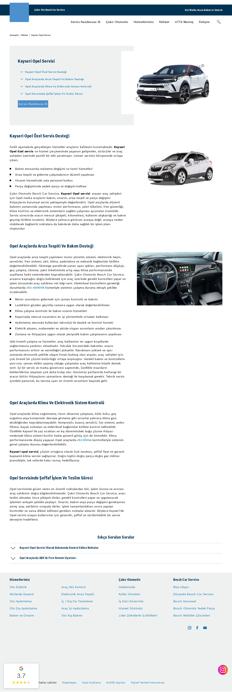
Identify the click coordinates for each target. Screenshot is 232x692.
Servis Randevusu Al (85, 22)
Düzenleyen (69, 682)
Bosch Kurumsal (184, 601)
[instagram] (189, 628)
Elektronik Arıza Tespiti (77, 594)
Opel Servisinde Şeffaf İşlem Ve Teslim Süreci (54, 93)
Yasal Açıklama (91, 682)
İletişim (204, 22)
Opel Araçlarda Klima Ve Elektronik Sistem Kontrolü (58, 86)
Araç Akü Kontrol (73, 587)
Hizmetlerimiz (144, 22)
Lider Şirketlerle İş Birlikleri (138, 615)
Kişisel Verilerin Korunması (148, 682)
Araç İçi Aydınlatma (75, 608)
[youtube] (205, 628)
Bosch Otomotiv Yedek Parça (194, 608)
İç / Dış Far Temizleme (77, 601)
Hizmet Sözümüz (131, 608)
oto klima (84, 439)
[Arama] (218, 21)
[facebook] (197, 628)
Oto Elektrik (18, 587)
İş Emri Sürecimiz (131, 601)
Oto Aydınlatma (21, 601)
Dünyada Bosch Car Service (193, 594)
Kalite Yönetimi (129, 594)
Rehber (164, 22)
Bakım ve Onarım (22, 615)
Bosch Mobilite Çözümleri (191, 615)
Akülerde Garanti (22, 594)
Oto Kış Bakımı (72, 615)
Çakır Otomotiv (117, 22)
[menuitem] (85, 21)
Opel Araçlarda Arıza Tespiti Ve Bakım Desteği (54, 79)
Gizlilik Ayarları (115, 682)
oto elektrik (35, 287)
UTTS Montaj (184, 22)
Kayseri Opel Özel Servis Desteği (46, 72)
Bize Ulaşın (181, 587)
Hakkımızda (127, 587)
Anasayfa (14, 35)
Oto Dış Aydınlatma (23, 608)
